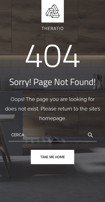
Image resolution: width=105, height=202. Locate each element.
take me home (52, 157)
